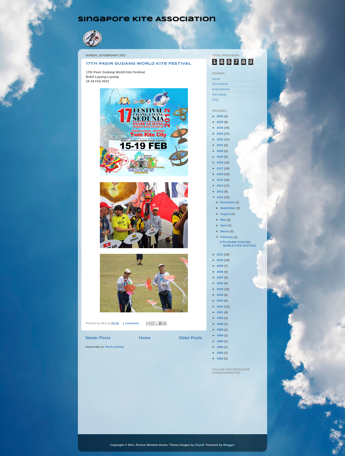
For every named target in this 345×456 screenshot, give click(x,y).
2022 (220, 139)
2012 (220, 197)
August (225, 214)
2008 (220, 271)
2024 (220, 127)
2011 (220, 254)
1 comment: (131, 323)
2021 (220, 145)
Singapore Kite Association (147, 19)
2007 (220, 277)
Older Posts (190, 337)
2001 (220, 312)
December (227, 202)
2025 (220, 122)
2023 (220, 133)
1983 (220, 352)
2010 (220, 260)
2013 (220, 191)
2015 (220, 179)
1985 (220, 341)
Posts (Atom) (114, 346)
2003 (220, 300)
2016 (220, 174)
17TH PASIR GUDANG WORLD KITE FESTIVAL (138, 63)
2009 (220, 265)
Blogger (228, 445)
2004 (220, 295)
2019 (220, 156)
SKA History (220, 84)
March (225, 231)
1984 (220, 347)
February (227, 237)
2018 (220, 162)
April (224, 225)
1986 (220, 335)
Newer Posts (98, 337)
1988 (220, 329)
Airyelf (199, 445)
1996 (220, 318)
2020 (220, 151)
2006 (220, 283)
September (228, 208)
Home (144, 337)
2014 (220, 185)
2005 (220, 289)
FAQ (215, 99)
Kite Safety (219, 94)
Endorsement (221, 89)
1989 (220, 324)
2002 (220, 306)
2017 (220, 168)
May (223, 219)
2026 (220, 116)
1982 (220, 358)
